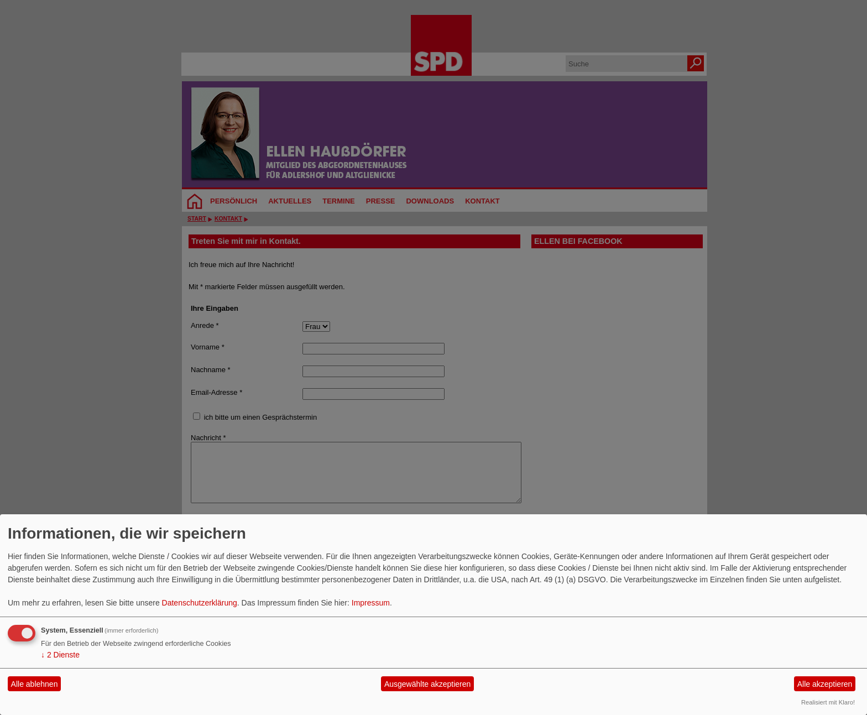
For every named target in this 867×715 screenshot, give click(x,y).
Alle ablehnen (34, 684)
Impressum (371, 602)
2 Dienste (60, 654)
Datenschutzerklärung (199, 602)
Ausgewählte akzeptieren (427, 684)
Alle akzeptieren (825, 684)
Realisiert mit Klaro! (828, 702)
